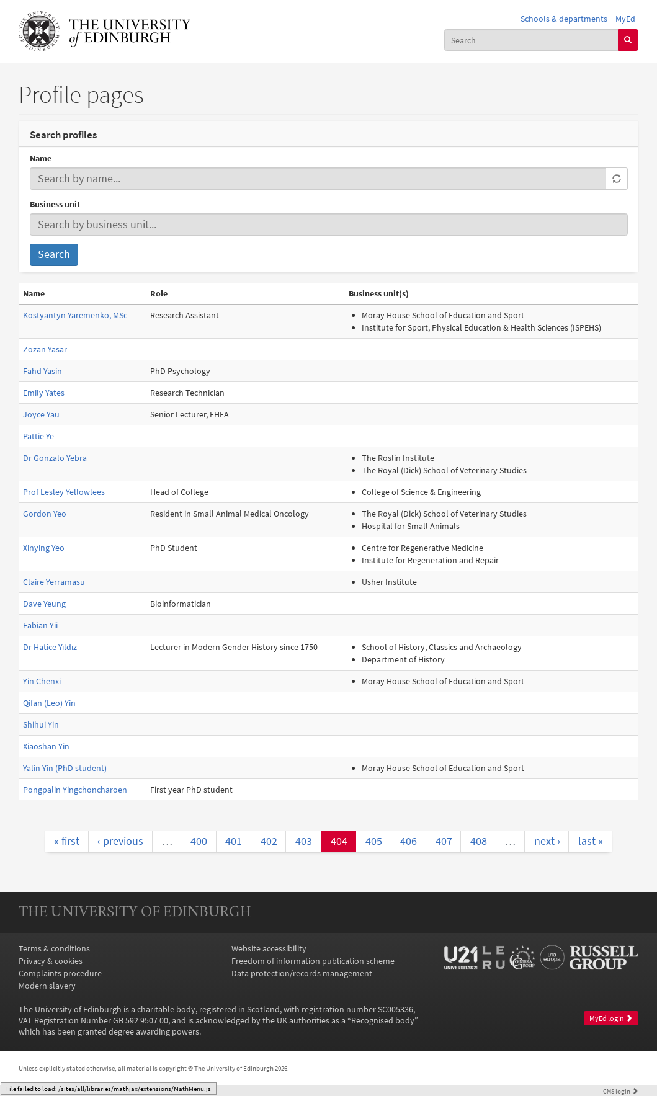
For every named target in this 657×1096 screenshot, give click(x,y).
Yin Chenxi (42, 681)
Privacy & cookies (51, 960)
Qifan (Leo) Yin (49, 702)
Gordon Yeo (44, 513)
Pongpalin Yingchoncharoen (75, 789)
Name (40, 158)
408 (478, 841)
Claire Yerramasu (54, 581)
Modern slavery (47, 985)
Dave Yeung (44, 603)
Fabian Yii (40, 625)
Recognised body (382, 1020)
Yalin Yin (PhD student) (65, 767)
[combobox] (531, 39)
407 (444, 841)
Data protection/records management (301, 973)
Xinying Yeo (44, 547)
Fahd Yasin (42, 370)
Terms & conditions (54, 948)
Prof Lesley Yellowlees (64, 491)
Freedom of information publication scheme (313, 960)
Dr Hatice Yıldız (50, 647)
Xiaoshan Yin (46, 746)
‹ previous (120, 841)
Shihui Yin (41, 724)
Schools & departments (564, 18)
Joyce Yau (41, 414)
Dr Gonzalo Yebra (55, 457)
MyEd (625, 18)
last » (590, 841)
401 (233, 841)
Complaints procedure (60, 973)
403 (303, 841)
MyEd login (611, 1018)
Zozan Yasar (45, 349)
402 (269, 841)
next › (547, 841)
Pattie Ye (38, 436)
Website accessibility (268, 948)
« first (66, 841)
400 (198, 841)
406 (408, 841)
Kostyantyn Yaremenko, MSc (75, 315)
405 (373, 841)
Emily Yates (44, 392)
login (620, 1091)
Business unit (55, 204)
